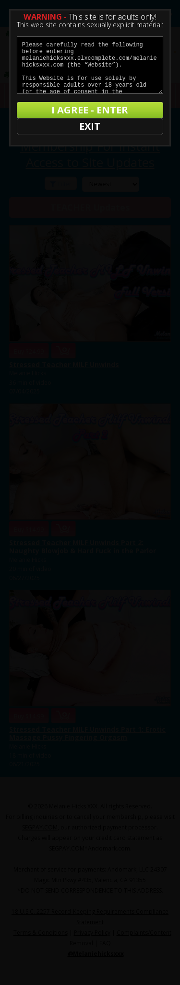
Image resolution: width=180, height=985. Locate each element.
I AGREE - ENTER (89, 109)
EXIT (89, 126)
